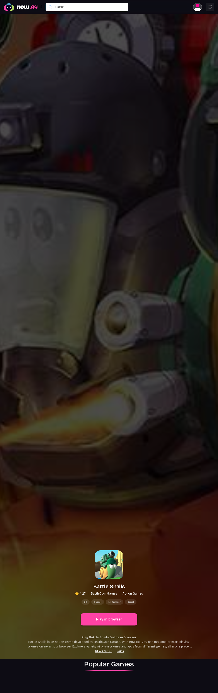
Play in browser (109, 587)
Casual (97, 570)
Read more (103, 619)
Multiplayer (114, 570)
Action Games (133, 562)
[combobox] (89, 7)
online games (110, 615)
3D (85, 570)
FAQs (120, 619)
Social (131, 570)
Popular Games (109, 632)
